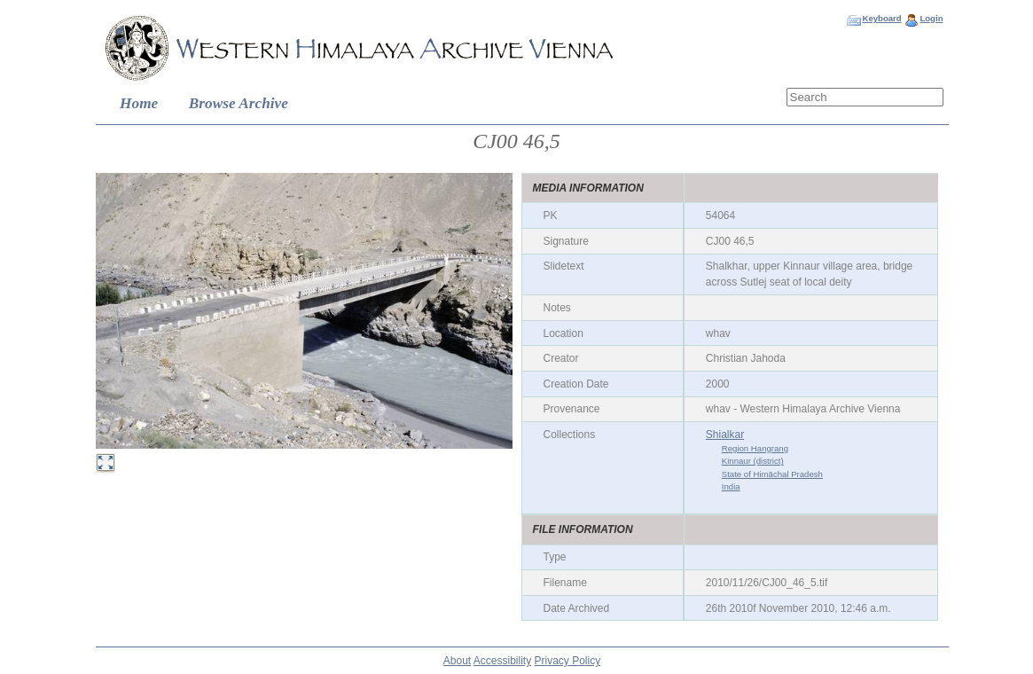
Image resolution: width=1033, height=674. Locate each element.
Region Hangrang (755, 448)
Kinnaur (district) (753, 461)
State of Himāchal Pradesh (772, 474)
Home (139, 103)
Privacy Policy (568, 660)
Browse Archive (238, 103)
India (731, 486)
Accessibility (502, 660)
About (457, 660)
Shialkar (725, 434)
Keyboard (881, 18)
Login (931, 18)
